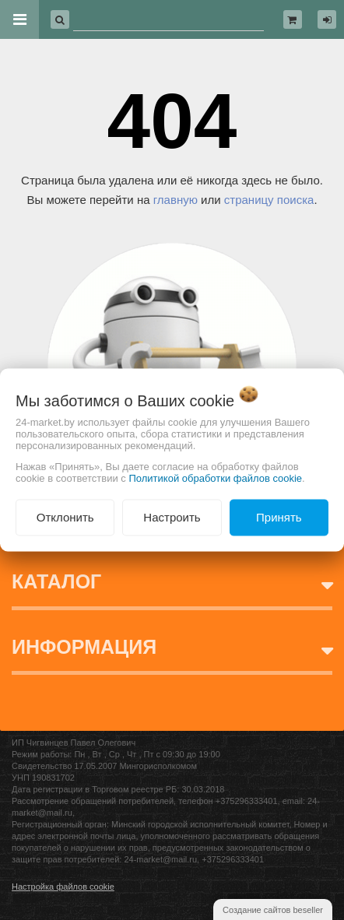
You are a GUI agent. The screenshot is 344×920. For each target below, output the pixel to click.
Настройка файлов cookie (63, 886)
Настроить (171, 517)
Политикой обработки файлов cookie (215, 478)
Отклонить (65, 517)
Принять (279, 517)
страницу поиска (269, 199)
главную (175, 199)
